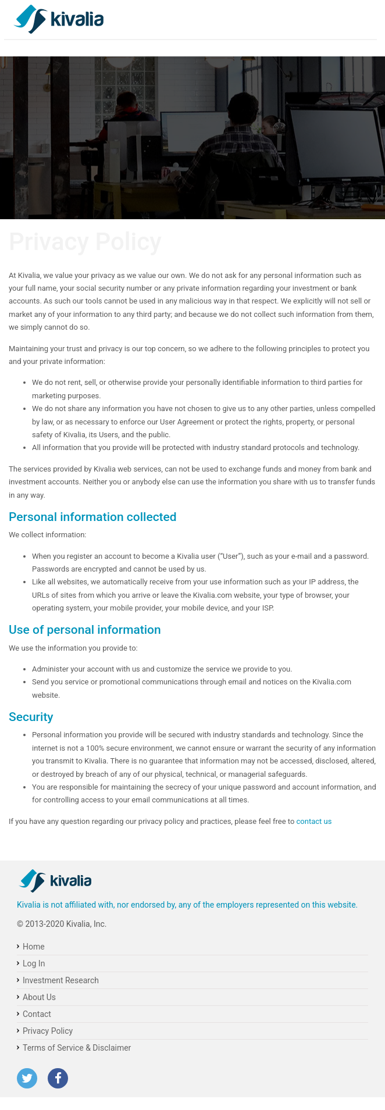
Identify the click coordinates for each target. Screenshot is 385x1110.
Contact (37, 1014)
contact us (314, 821)
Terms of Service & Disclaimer (77, 1047)
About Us (39, 997)
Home (34, 946)
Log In (34, 963)
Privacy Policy (48, 1031)
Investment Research (61, 980)
